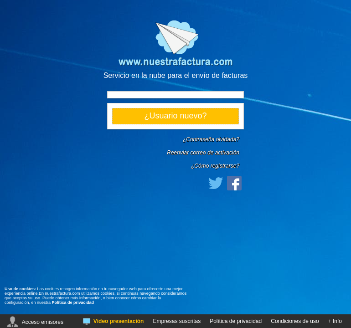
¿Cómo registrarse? (215, 166)
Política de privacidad (73, 302)
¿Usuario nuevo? (175, 115)
